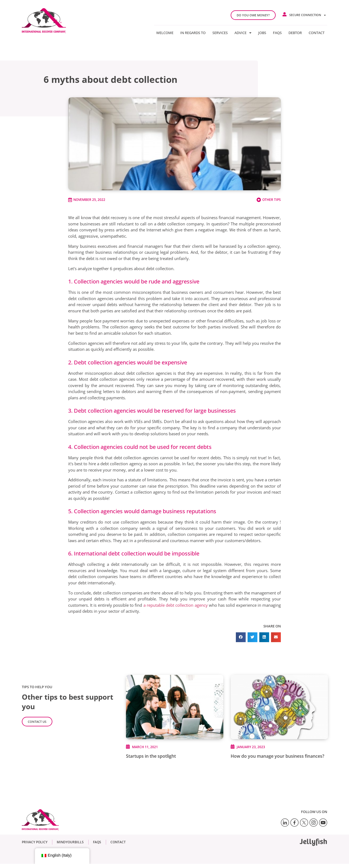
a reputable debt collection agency (174, 605)
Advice (242, 33)
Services (220, 32)
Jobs (262, 32)
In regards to (193, 32)
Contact (316, 32)
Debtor (295, 32)
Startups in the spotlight (151, 756)
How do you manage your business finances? (277, 756)
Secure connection (307, 15)
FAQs (277, 32)
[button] (241, 637)
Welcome (164, 32)
